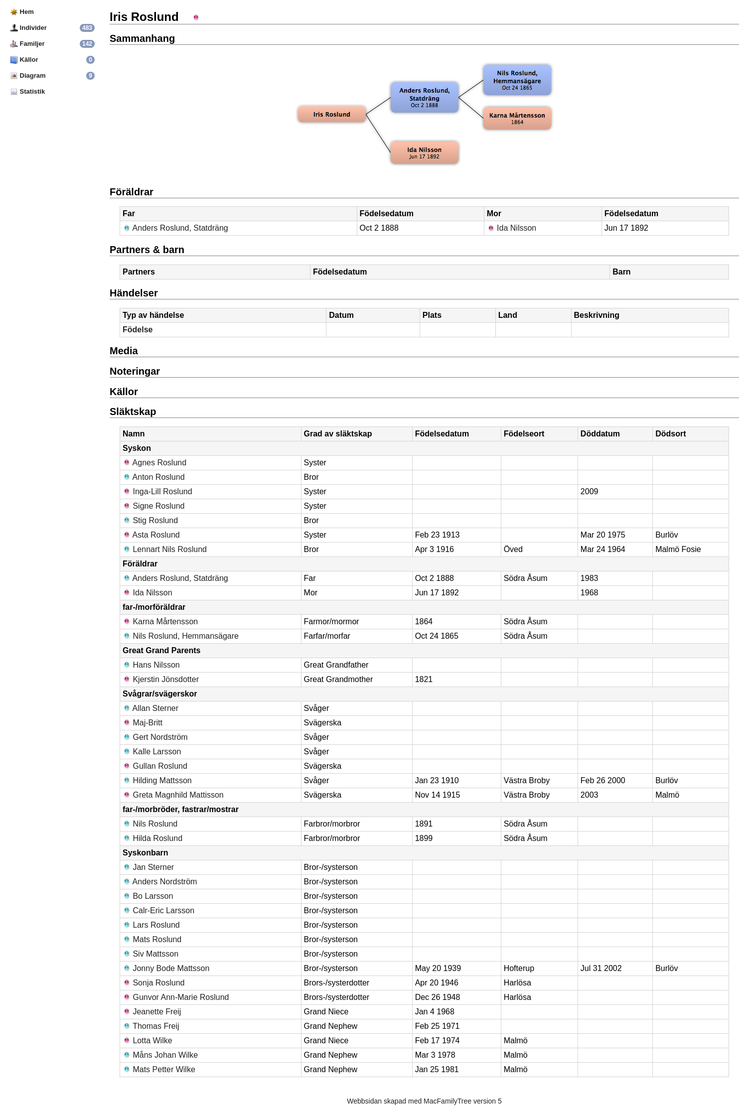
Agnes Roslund (154, 462)
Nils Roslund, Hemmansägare (181, 636)
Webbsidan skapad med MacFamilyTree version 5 (424, 1101)
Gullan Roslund (155, 766)
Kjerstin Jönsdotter (161, 679)
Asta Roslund (151, 535)
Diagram (28, 75)
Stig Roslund (150, 520)
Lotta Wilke (147, 1040)
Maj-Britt (142, 722)
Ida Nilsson (512, 228)
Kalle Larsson (152, 751)
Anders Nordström (160, 881)
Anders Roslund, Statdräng (175, 228)
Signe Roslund (154, 506)
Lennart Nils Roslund (165, 549)
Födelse (137, 329)
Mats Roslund (152, 939)
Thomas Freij (151, 1026)
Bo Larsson (148, 896)
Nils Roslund (150, 824)
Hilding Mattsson (157, 780)
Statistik (27, 91)
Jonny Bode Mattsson (166, 968)
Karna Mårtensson (160, 621)
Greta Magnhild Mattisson (173, 795)
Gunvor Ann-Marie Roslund (176, 997)
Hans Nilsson (151, 665)
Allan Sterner (150, 708)
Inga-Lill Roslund (157, 491)
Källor (24, 59)
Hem (22, 11)
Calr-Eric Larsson (158, 910)
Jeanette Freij (152, 1011)
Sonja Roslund (154, 982)
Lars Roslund (151, 925)
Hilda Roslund (152, 838)
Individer (28, 27)
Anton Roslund (154, 477)
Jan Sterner (148, 867)
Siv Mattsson (150, 954)
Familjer (27, 43)
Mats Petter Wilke (159, 1069)
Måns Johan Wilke (160, 1055)
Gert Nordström (155, 737)
